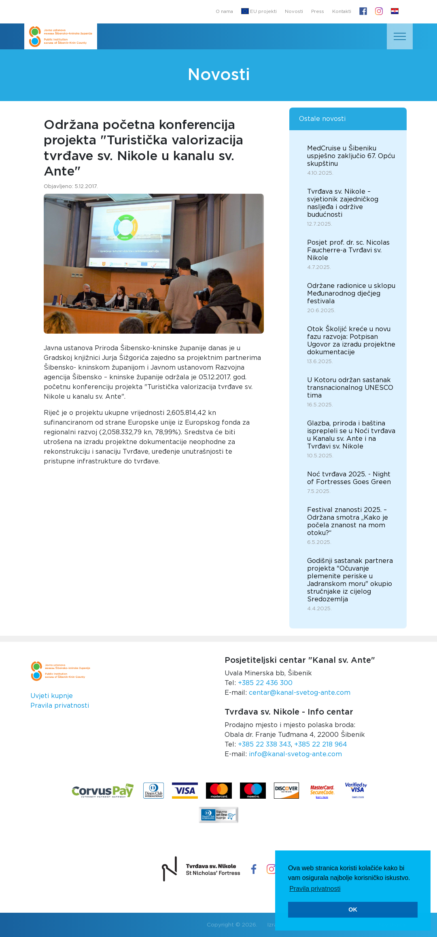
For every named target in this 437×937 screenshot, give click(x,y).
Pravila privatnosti (59, 705)
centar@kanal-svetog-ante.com (299, 693)
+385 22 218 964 (320, 744)
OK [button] (352, 909)
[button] (395, 11)
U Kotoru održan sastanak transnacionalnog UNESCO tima (350, 388)
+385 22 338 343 (264, 744)
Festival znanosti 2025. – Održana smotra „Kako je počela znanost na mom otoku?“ (347, 521)
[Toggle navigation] (400, 36)
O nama (224, 11)
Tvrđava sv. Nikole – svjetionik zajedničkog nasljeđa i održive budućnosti (342, 203)
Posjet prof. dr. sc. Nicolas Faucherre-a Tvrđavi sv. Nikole (348, 250)
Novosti (294, 11)
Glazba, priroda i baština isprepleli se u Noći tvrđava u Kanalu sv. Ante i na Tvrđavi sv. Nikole (351, 435)
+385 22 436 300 (265, 683)
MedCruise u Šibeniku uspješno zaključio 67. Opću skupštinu (351, 156)
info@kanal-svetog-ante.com (295, 754)
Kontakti (341, 11)
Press (317, 11)
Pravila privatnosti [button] (314, 888)
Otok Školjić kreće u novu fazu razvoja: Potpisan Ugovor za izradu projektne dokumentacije (351, 340)
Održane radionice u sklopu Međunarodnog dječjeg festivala (351, 294)
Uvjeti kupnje (51, 696)
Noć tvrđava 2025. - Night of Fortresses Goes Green (349, 478)
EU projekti (259, 11)
